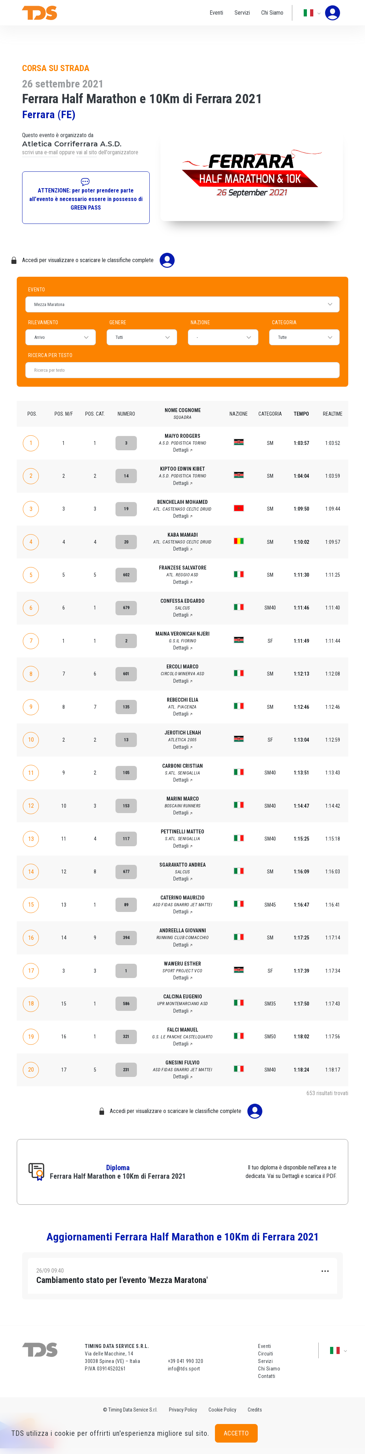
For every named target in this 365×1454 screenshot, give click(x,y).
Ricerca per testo (112, 355)
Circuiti (265, 1359)
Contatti (266, 1382)
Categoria (284, 322)
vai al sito (86, 152)
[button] (182, 1278)
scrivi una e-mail (40, 152)
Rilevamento (43, 322)
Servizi (235, 12)
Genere (118, 322)
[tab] (182, 1278)
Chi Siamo (266, 12)
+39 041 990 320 (185, 1367)
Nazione (200, 322)
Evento (36, 289)
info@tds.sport (184, 1374)
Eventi (210, 12)
